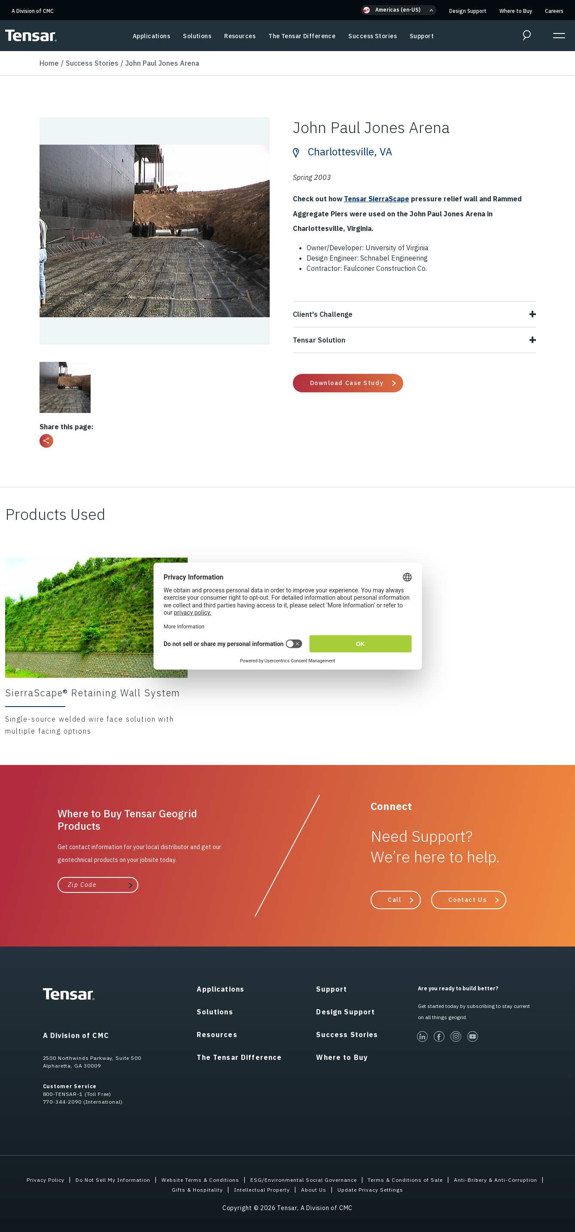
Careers (554, 11)
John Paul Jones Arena (162, 62)
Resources (240, 36)
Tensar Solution (414, 339)
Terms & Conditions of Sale (469, 1179)
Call (394, 899)
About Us (370, 1189)
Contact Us (467, 899)
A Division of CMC (33, 11)
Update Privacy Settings (433, 1189)
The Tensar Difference (301, 36)
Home (49, 62)
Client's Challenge (414, 314)
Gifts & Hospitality (239, 1189)
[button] (398, 10)
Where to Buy (515, 11)
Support (422, 36)
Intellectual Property (312, 1189)
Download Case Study (347, 382)
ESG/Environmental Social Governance (358, 1179)
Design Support (468, 11)
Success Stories (372, 36)
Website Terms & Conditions (244, 1179)
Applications (151, 36)
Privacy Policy (74, 1179)
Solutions (197, 36)
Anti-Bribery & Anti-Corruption (151, 1189)
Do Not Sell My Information (148, 1179)
